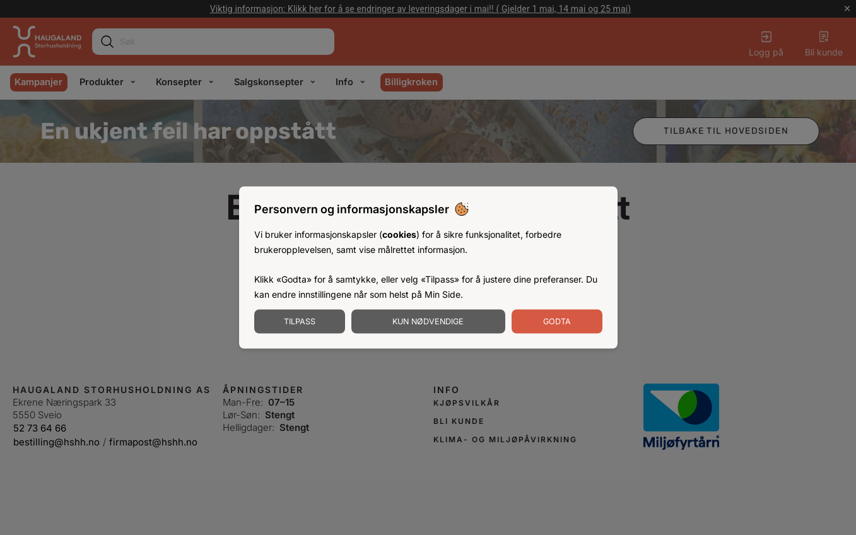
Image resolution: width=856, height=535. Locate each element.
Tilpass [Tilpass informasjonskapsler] (299, 321)
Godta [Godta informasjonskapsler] (557, 321)
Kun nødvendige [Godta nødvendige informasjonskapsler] (428, 321)
